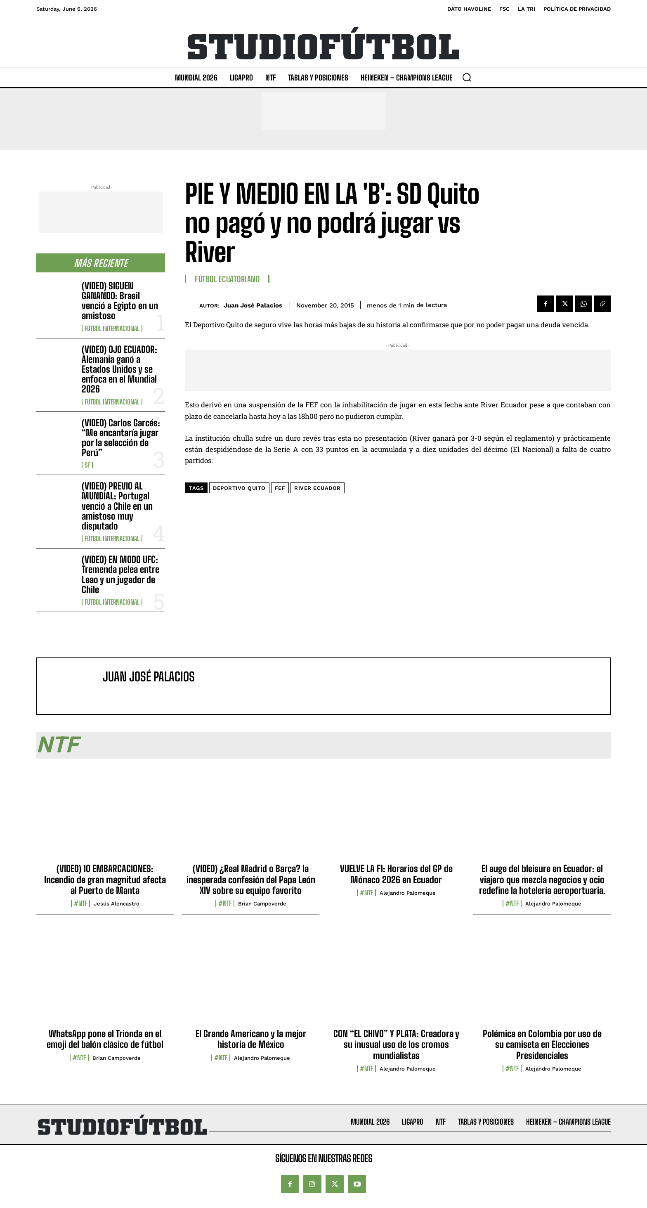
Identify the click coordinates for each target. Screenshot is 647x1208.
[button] (467, 77)
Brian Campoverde (262, 904)
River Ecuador (317, 488)
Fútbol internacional (112, 328)
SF (87, 465)
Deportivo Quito (239, 488)
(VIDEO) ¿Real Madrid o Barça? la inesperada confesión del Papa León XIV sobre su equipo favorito (251, 879)
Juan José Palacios (253, 305)
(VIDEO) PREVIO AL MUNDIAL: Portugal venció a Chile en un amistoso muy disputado (117, 506)
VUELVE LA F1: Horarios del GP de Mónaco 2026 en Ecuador (396, 874)
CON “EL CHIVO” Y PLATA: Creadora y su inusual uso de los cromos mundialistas (396, 1044)
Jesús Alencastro (116, 904)
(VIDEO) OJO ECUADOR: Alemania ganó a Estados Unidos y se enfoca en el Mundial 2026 (119, 369)
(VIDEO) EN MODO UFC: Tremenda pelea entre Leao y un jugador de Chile (120, 574)
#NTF (80, 903)
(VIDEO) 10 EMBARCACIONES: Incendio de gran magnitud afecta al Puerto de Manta (105, 879)
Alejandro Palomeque (408, 893)
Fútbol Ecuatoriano (227, 279)
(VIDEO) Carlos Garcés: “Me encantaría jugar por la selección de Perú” (121, 438)
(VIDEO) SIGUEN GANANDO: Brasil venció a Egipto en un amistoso (120, 301)
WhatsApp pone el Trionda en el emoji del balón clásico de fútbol (105, 1039)
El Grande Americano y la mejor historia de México (251, 1039)
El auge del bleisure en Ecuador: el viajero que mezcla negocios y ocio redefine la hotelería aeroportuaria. (542, 879)
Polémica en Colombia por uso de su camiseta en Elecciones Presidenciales (542, 1044)
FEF (280, 488)
